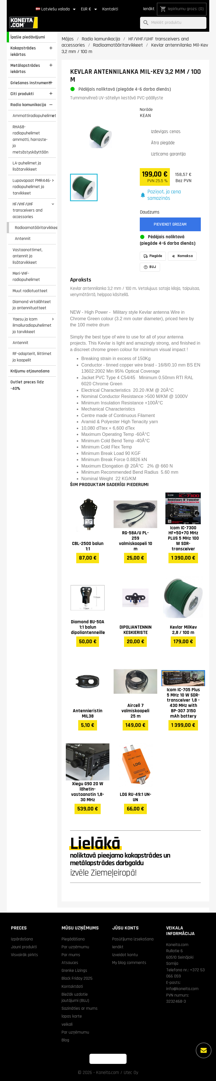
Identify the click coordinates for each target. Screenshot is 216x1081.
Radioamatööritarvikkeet (35, 227)
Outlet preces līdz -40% (27, 385)
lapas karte (72, 1016)
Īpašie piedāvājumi (27, 37)
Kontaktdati (72, 986)
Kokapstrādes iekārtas (23, 51)
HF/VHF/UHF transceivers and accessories (27, 210)
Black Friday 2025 (77, 978)
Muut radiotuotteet (30, 291)
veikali (67, 1024)
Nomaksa (182, 255)
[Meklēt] (173, 23)
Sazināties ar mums (80, 1008)
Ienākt (149, 9)
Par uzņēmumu (75, 947)
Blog (65, 1040)
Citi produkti (22, 94)
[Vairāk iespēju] (204, 1050)
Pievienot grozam (170, 224)
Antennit (23, 238)
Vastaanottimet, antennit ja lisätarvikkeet (27, 256)
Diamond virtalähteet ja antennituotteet (32, 305)
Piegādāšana (73, 939)
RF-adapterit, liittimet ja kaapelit (32, 357)
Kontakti (110, 9)
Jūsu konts (125, 928)
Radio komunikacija (28, 104)
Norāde (146, 109)
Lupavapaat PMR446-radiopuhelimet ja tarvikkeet (32, 187)
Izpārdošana (22, 939)
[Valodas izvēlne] (57, 9)
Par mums (71, 955)
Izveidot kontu (125, 955)
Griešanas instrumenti (30, 83)
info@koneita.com (182, 988)
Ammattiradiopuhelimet (34, 115)
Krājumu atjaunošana (30, 371)
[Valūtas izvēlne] (90, 9)
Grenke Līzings (74, 970)
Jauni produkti (24, 947)
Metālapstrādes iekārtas (25, 69)
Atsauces (70, 962)
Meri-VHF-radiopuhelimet (26, 277)
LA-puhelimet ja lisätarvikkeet (27, 166)
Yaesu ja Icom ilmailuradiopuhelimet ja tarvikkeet (32, 325)
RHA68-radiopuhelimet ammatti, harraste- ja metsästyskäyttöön (30, 139)
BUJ (150, 266)
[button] (170, 195)
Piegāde (153, 255)
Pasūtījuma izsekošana (133, 939)
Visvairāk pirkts (24, 955)
